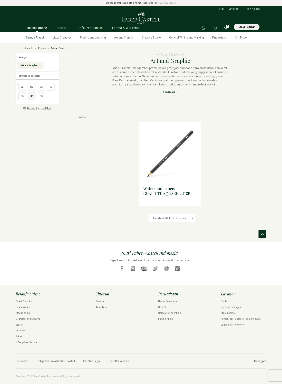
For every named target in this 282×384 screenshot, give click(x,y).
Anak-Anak (101, 307)
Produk (42, 48)
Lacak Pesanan (247, 27)
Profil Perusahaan (89, 28)
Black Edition (23, 313)
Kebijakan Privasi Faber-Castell (56, 361)
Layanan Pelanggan (231, 307)
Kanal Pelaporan (119, 361)
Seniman (100, 301)
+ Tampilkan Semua (26, 342)
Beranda (28, 48)
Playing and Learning (93, 37)
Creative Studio (151, 37)
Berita (224, 301)
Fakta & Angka (166, 319)
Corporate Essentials (169, 313)
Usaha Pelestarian (168, 301)
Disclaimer (22, 361)
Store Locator (228, 313)
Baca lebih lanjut (167, 3)
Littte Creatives (62, 37)
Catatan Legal (91, 361)
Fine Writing (219, 37)
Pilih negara (253, 9)
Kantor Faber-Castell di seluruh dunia (241, 319)
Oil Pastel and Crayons (28, 319)
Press (221, 9)
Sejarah (162, 307)
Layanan (234, 9)
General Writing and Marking (186, 37)
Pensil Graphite (24, 301)
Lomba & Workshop (126, 28)
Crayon (19, 325)
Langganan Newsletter (233, 325)
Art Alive (20, 330)
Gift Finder (241, 37)
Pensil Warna (23, 307)
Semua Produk (35, 37)
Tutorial (61, 28)
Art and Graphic (123, 37)
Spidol (19, 336)
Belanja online (37, 28)
